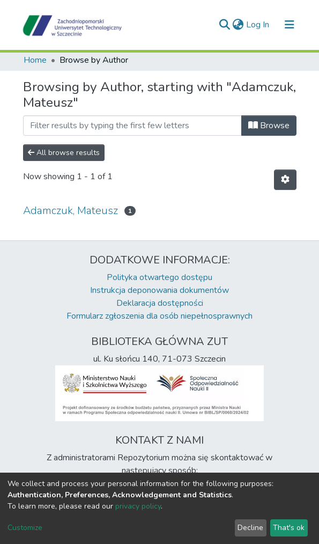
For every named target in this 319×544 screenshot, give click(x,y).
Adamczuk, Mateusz (70, 210)
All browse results (64, 153)
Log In (258, 25)
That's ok (289, 528)
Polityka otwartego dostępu (159, 277)
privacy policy (138, 506)
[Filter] (132, 125)
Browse (269, 125)
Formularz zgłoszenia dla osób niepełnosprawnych (159, 316)
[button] (238, 24)
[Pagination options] (285, 180)
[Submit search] (225, 24)
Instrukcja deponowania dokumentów (159, 290)
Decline (250, 528)
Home (35, 60)
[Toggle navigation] (290, 24)
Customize (25, 528)
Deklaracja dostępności (159, 303)
